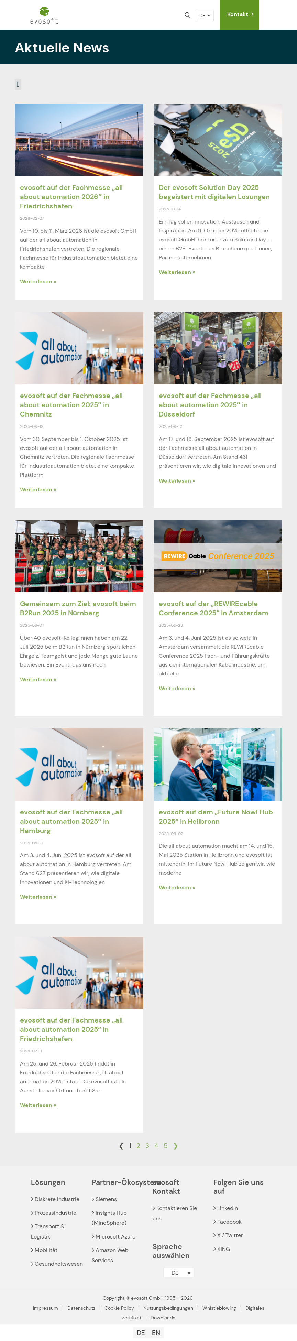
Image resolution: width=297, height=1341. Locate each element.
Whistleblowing (219, 1308)
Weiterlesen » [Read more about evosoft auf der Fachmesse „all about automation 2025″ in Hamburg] (38, 896)
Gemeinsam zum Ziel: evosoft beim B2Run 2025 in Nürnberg (78, 608)
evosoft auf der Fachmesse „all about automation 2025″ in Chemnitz (71, 405)
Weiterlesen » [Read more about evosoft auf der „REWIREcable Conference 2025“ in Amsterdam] (177, 688)
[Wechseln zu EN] (156, 1332)
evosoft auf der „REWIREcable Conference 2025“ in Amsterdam (213, 608)
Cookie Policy (119, 1308)
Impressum (45, 1308)
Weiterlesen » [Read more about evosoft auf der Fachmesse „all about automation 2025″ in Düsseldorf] (177, 480)
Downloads (163, 1318)
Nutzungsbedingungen (168, 1308)
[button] (18, 84)
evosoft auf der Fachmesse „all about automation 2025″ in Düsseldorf (210, 405)
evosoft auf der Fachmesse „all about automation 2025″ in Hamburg (71, 821)
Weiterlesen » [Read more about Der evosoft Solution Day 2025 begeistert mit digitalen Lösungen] (177, 272)
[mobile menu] (163, 15)
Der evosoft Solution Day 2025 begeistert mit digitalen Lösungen (214, 192)
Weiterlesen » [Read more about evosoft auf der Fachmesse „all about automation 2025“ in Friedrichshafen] (38, 1105)
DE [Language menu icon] (205, 16)
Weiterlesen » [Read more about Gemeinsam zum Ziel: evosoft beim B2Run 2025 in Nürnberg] (38, 679)
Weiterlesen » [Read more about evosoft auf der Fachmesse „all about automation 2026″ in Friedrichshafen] (38, 281)
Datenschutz (81, 1308)
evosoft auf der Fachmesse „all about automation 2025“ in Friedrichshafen (71, 1029)
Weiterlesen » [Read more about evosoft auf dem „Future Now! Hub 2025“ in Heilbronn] (177, 887)
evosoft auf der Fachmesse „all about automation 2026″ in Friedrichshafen (71, 196)
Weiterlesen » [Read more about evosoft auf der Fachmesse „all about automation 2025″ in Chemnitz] (38, 489)
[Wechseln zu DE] (140, 1332)
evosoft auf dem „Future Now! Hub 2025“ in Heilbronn (216, 817)
